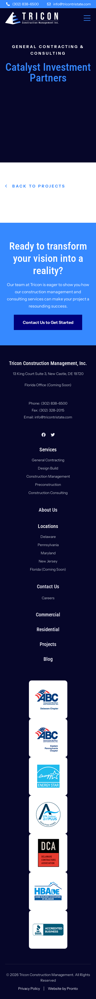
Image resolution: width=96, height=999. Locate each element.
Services (48, 449)
